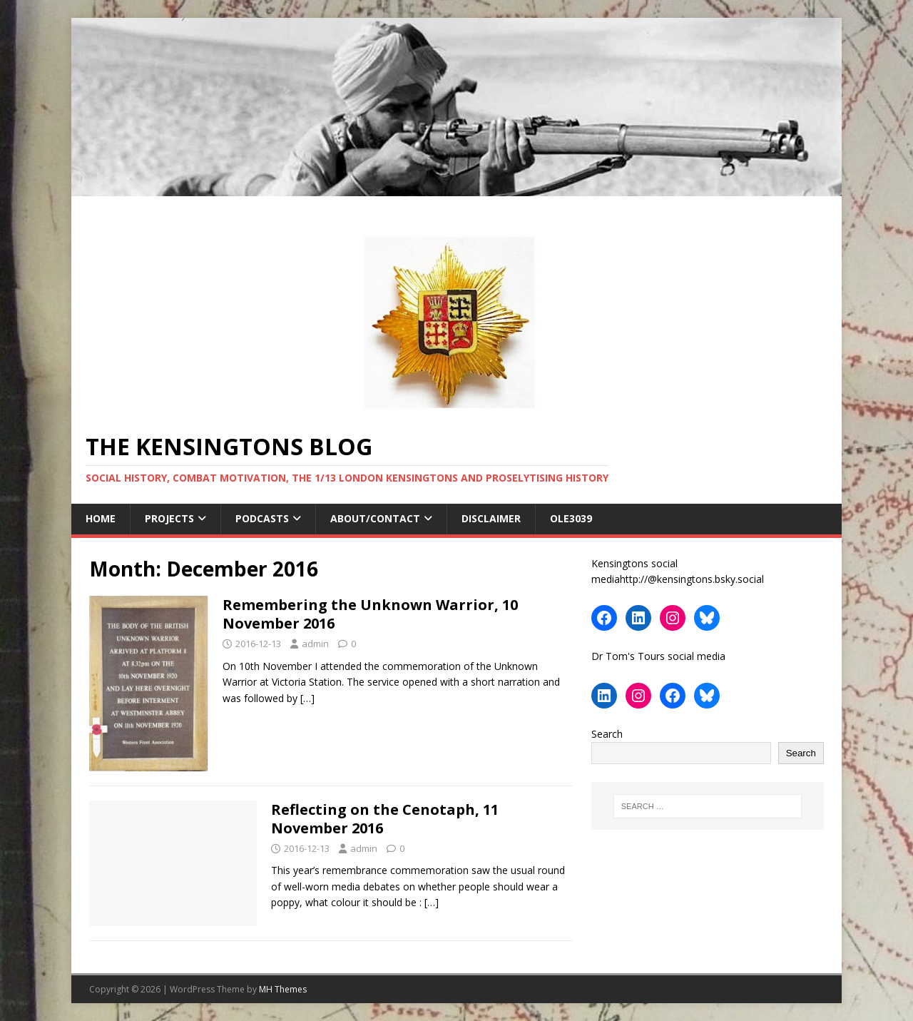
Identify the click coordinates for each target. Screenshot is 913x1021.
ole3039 (572, 518)
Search (607, 734)
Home (101, 518)
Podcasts (262, 518)
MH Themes (283, 989)
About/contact (375, 518)
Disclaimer (491, 518)
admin (315, 643)
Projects (169, 518)
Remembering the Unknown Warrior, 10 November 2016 (370, 614)
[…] (307, 698)
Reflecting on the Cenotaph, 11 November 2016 (385, 819)
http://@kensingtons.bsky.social (692, 579)
